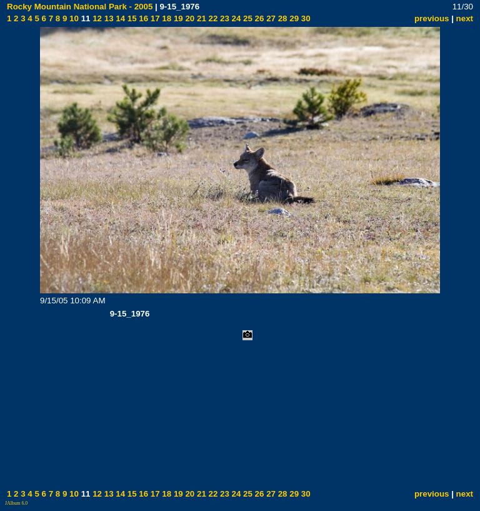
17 (154, 18)
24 (235, 18)
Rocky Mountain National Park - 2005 (79, 6)
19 (177, 18)
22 (212, 18)
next (464, 18)
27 (270, 18)
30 (305, 18)
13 (108, 18)
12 (96, 18)
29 (293, 18)
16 (143, 18)
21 (200, 18)
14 (120, 18)
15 (131, 18)
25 (246, 18)
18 (166, 18)
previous (431, 18)
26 (258, 18)
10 (73, 18)
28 (282, 18)
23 (223, 18)
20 (189, 18)
